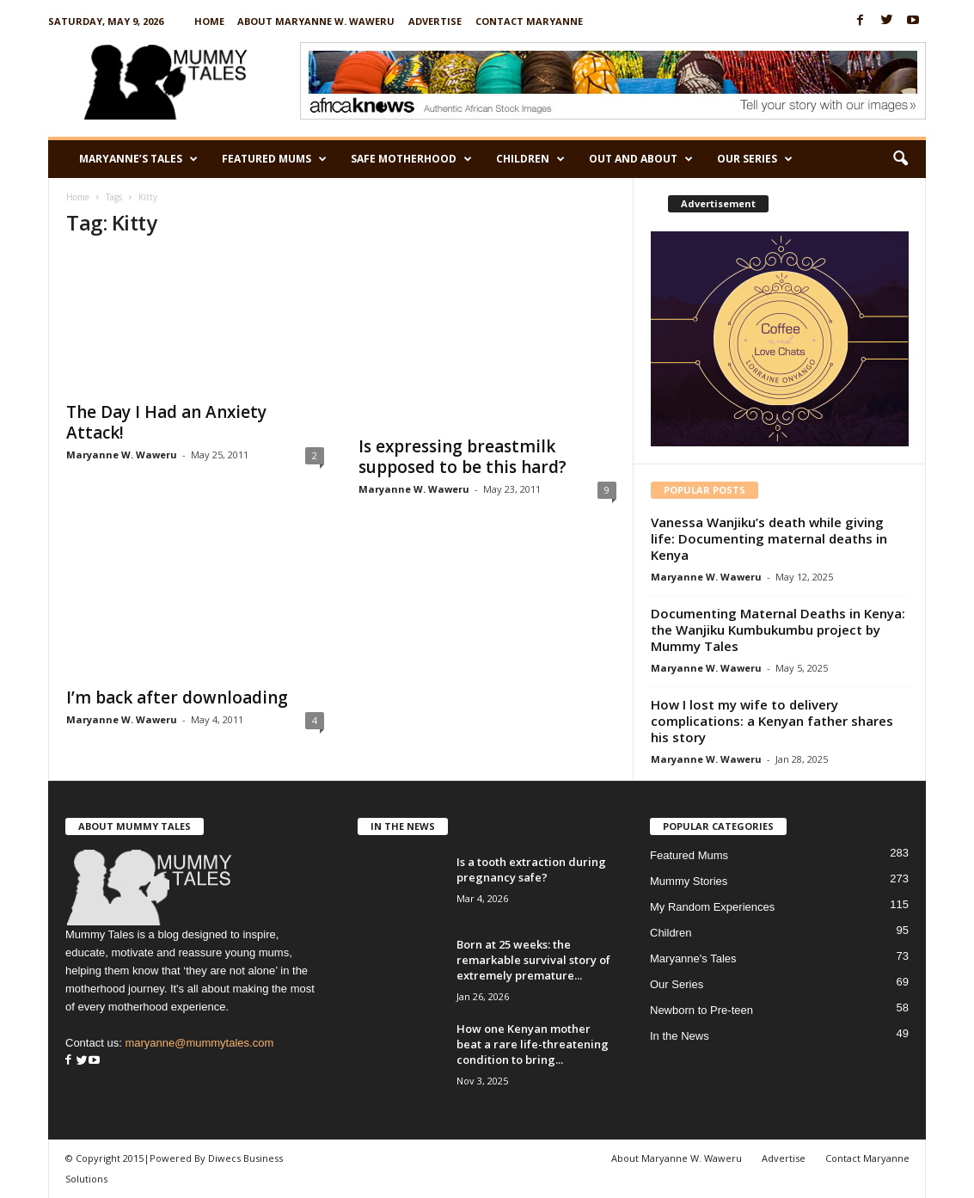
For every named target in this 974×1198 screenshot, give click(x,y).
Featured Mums (274, 159)
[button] (900, 159)
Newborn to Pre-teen (701, 1010)
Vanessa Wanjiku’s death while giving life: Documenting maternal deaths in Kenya (769, 538)
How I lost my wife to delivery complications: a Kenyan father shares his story (772, 721)
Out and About (641, 159)
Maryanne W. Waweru (121, 454)
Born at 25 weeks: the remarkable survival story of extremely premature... (533, 960)
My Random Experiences (712, 906)
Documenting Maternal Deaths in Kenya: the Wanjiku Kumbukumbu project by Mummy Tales (778, 629)
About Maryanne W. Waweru (316, 21)
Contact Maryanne (529, 21)
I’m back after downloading (177, 697)
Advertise (435, 21)
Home (209, 21)
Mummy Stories (688, 881)
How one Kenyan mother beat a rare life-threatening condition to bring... (532, 1044)
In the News (679, 1035)
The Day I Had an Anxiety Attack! (166, 422)
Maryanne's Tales (693, 958)
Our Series (755, 159)
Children (530, 159)
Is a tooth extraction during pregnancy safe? (531, 869)
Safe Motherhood (411, 159)
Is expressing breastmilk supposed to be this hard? (462, 456)
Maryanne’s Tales (138, 159)
